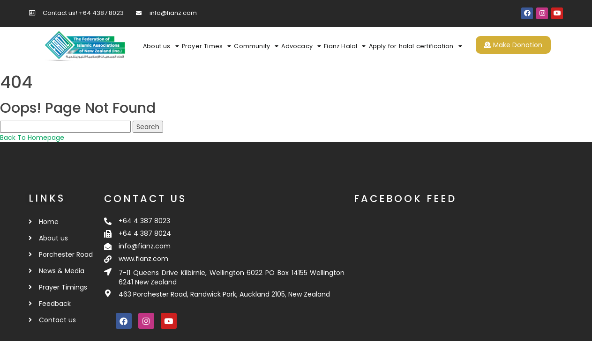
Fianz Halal (345, 46)
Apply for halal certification (415, 46)
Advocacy (301, 46)
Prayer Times (207, 46)
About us (161, 46)
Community (256, 46)
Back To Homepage (32, 137)
